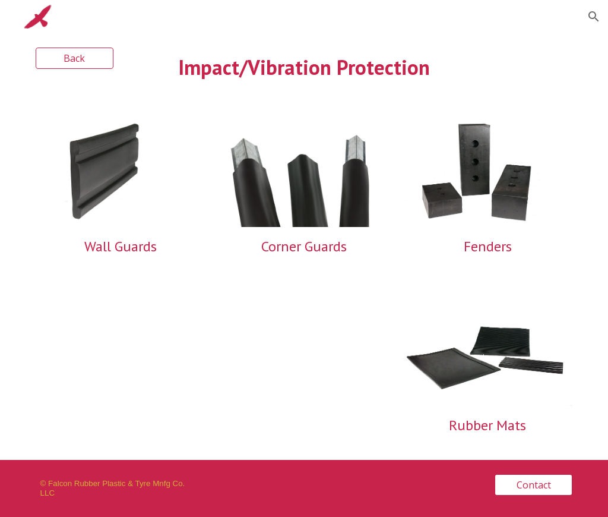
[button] (594, 16)
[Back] (74, 58)
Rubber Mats (487, 425)
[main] (303, 68)
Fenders (488, 246)
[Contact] (533, 485)
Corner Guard (301, 246)
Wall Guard (117, 246)
